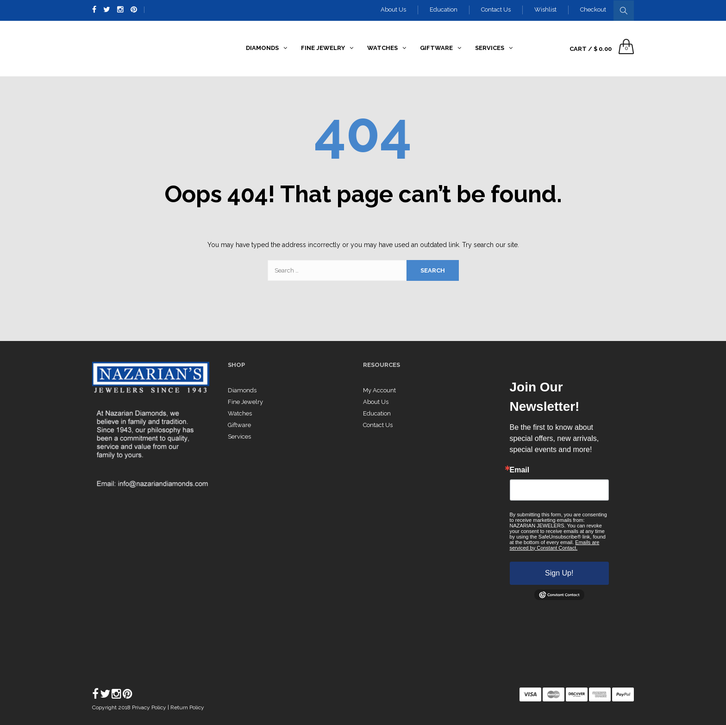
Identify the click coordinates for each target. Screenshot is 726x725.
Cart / (591, 48)
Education (443, 9)
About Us (393, 9)
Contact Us (496, 9)
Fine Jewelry (245, 401)
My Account (379, 390)
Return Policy (187, 707)
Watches (240, 413)
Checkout (593, 9)
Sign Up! (559, 573)
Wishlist (545, 9)
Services (239, 436)
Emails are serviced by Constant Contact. (555, 545)
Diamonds (242, 390)
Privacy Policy (150, 707)
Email (520, 470)
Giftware (239, 424)
